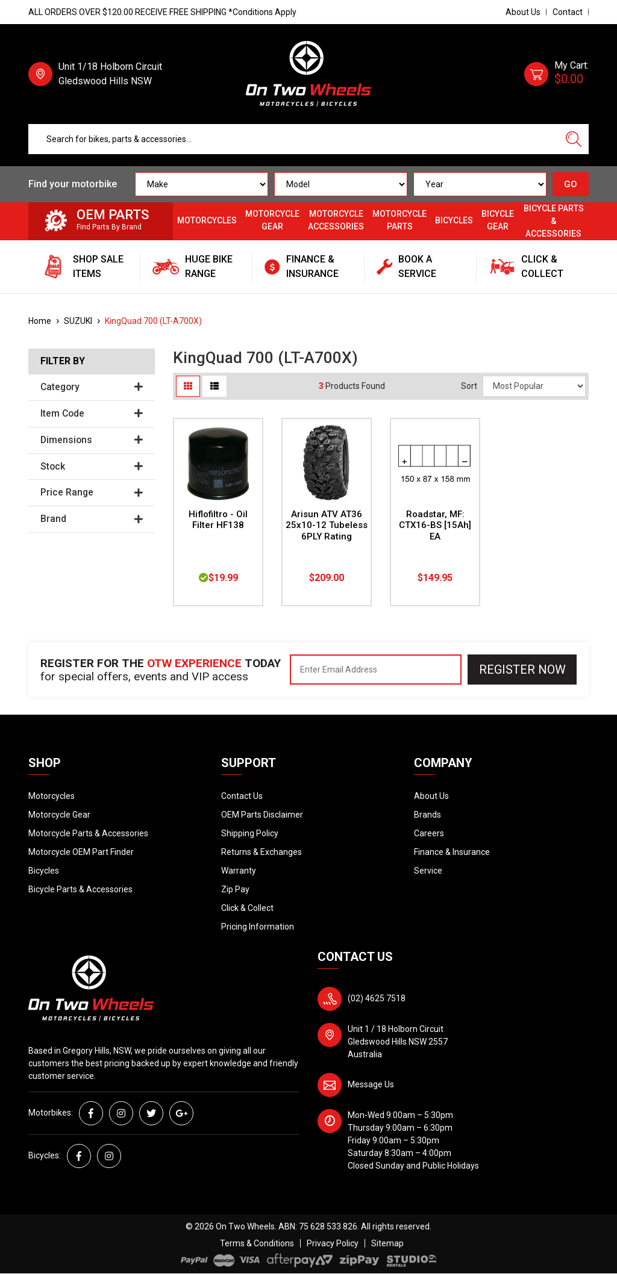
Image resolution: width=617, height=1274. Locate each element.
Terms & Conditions (257, 1243)
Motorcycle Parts (399, 220)
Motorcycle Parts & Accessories (88, 833)
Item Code (91, 413)
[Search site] (574, 139)
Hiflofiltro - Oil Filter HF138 (218, 520)
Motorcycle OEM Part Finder (81, 852)
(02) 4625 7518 (377, 998)
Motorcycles (207, 220)
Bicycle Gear (497, 220)
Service (428, 870)
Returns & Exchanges (261, 852)
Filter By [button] (62, 361)
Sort (469, 386)
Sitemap (387, 1243)
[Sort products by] (534, 386)
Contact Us (242, 796)
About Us (523, 12)
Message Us (371, 1084)
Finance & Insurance (452, 852)
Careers (429, 833)
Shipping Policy (249, 833)
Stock (91, 466)
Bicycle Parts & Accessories (554, 221)
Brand (91, 519)
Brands (427, 814)
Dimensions (91, 440)
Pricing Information (257, 926)
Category (91, 387)
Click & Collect (247, 908)
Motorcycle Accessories (336, 220)
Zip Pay (235, 889)
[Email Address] (376, 669)
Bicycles (454, 220)
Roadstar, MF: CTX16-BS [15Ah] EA (435, 525)
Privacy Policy (333, 1243)
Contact (568, 12)
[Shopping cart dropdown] (556, 74)
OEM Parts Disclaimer (262, 814)
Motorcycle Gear (272, 220)
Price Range (91, 492)
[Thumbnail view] (188, 386)
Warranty (238, 870)
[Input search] (293, 139)
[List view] (214, 386)
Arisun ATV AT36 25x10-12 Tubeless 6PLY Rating (327, 525)
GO (570, 184)
